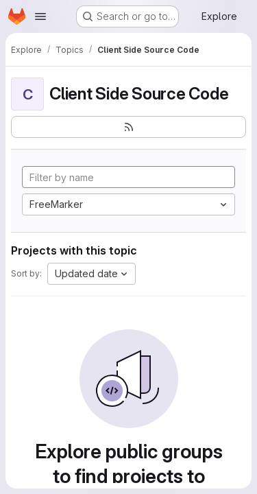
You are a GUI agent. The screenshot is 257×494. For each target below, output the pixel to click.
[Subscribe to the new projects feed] (128, 127)
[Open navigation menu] (40, 16)
